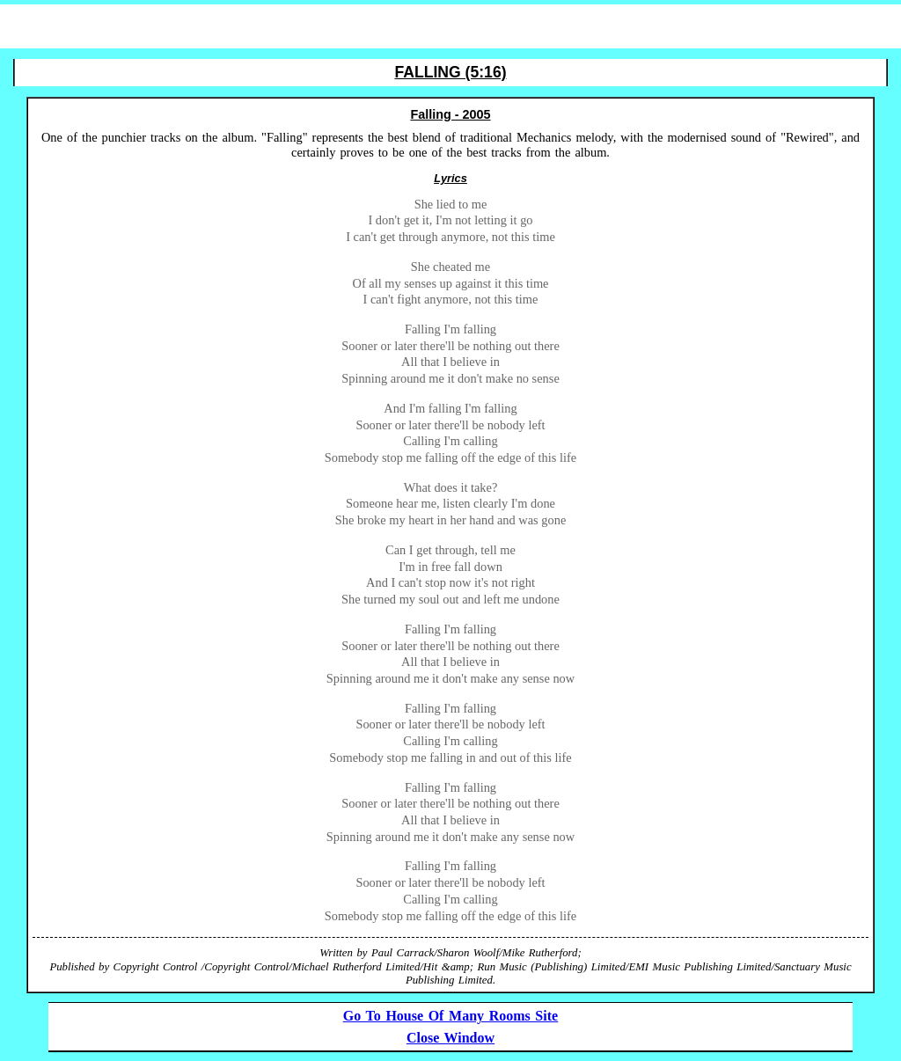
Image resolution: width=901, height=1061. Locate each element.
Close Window (450, 1037)
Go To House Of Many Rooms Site (450, 1015)
